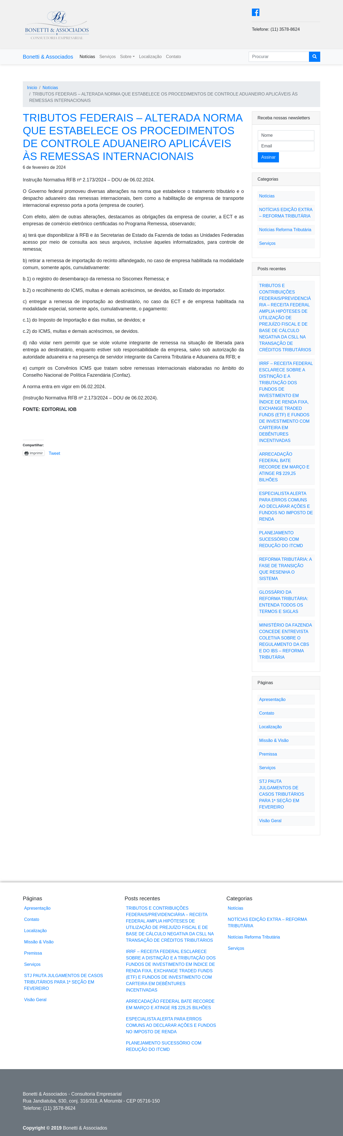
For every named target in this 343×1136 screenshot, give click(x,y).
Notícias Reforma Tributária (285, 229)
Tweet (54, 453)
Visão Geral (270, 820)
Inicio (32, 87)
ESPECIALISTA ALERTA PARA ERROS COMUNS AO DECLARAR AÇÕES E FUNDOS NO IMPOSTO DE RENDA (286, 506)
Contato (173, 56)
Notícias (87, 56)
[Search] (279, 57)
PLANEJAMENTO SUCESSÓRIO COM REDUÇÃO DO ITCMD (281, 539)
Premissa (268, 754)
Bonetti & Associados (48, 57)
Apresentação (272, 699)
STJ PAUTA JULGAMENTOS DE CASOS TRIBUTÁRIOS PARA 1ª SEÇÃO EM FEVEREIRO (281, 794)
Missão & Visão (274, 740)
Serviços (107, 56)
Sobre (126, 56)
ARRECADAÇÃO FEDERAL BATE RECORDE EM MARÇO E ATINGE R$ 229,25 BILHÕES (284, 467)
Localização (150, 56)
